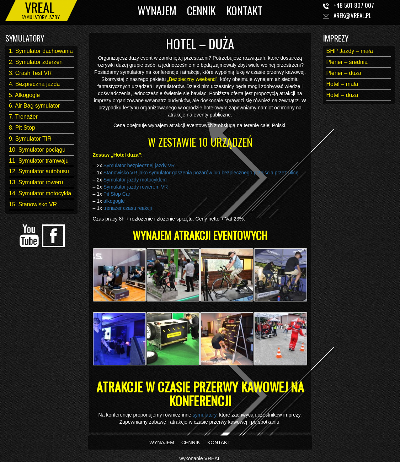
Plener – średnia (347, 62)
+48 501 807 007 (354, 5)
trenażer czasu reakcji (127, 208)
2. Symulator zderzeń (36, 62)
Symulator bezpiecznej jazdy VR (139, 165)
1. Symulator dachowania (41, 51)
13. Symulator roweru (36, 182)
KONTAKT (244, 10)
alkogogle (113, 201)
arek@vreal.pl (352, 15)
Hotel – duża (342, 95)
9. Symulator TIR (30, 139)
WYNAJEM (157, 10)
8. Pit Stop (22, 128)
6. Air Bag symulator (34, 106)
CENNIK (201, 10)
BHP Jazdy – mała (349, 51)
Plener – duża (344, 73)
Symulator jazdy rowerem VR (135, 187)
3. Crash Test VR (30, 73)
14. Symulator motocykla (40, 193)
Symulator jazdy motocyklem (135, 180)
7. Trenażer (23, 117)
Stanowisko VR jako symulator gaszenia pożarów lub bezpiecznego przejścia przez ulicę (201, 172)
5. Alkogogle (24, 95)
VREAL (212, 458)
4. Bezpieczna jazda (34, 84)
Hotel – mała (342, 84)
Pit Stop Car (116, 194)
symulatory (205, 415)
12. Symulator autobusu (39, 171)
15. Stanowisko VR (33, 204)
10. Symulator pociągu (37, 150)
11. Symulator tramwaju (39, 161)
